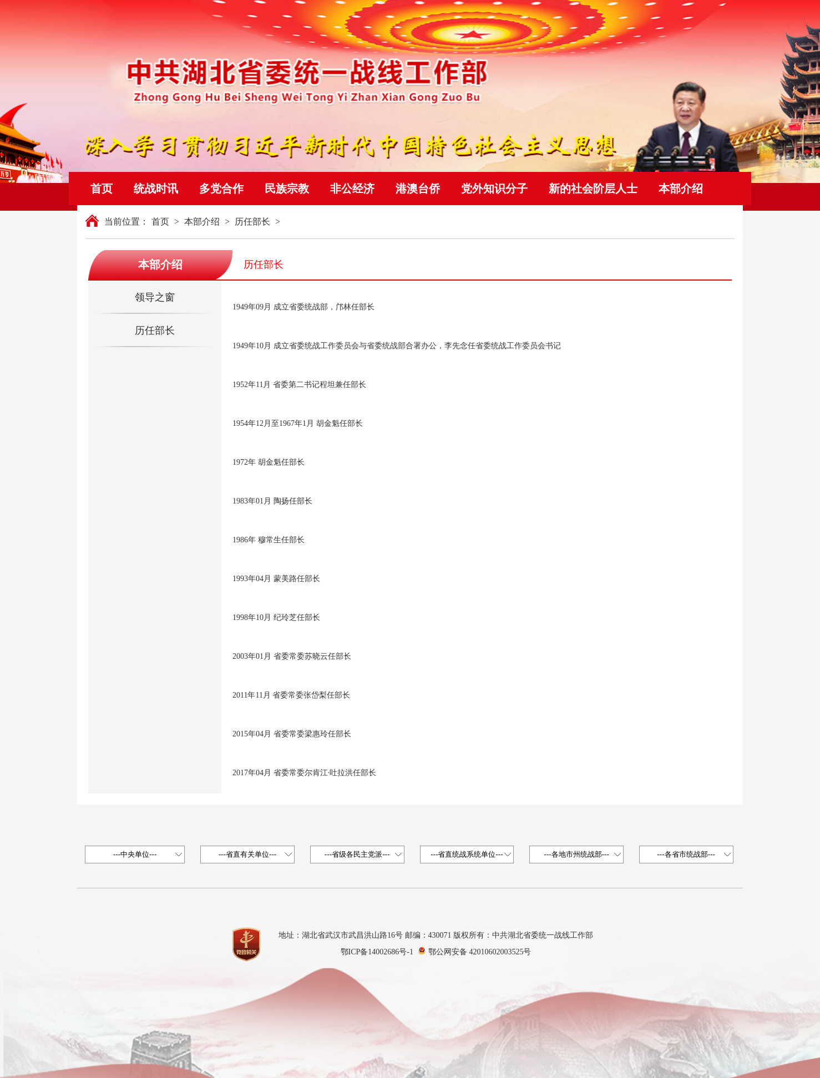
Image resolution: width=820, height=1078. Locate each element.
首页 (101, 188)
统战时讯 (156, 188)
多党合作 (221, 188)
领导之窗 (155, 297)
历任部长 (252, 221)
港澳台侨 (418, 188)
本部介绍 (681, 188)
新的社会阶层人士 (593, 188)
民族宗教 (287, 188)
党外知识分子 (494, 188)
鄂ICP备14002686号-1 (377, 952)
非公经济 (352, 188)
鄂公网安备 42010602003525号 (480, 952)
